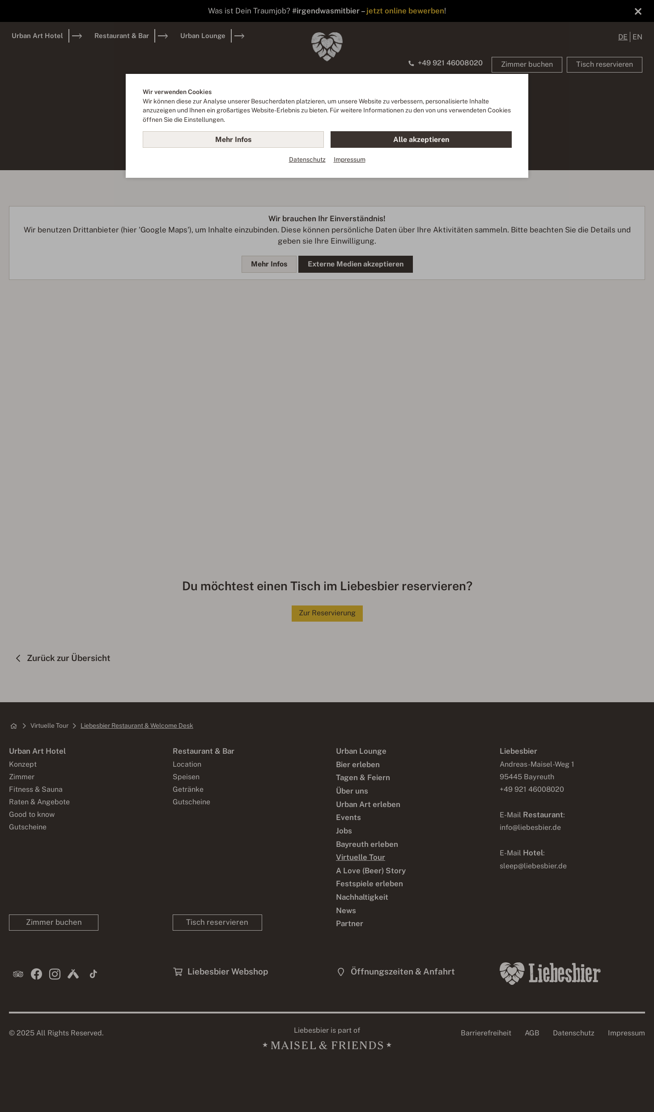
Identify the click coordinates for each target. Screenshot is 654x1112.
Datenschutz (307, 159)
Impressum (349, 159)
